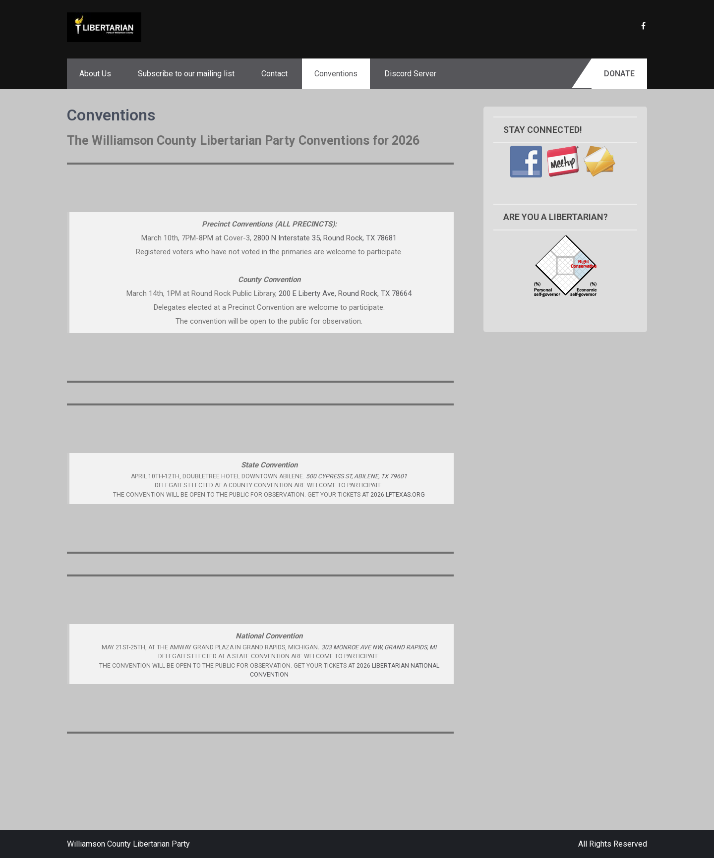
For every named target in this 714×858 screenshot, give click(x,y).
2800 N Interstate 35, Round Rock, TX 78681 (325, 237)
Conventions (335, 73)
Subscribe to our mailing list (186, 73)
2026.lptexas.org (397, 494)
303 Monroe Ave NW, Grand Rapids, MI (378, 647)
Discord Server (410, 73)
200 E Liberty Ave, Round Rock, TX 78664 (345, 293)
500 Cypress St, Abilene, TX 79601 (356, 476)
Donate (619, 73)
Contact (274, 73)
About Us (95, 73)
